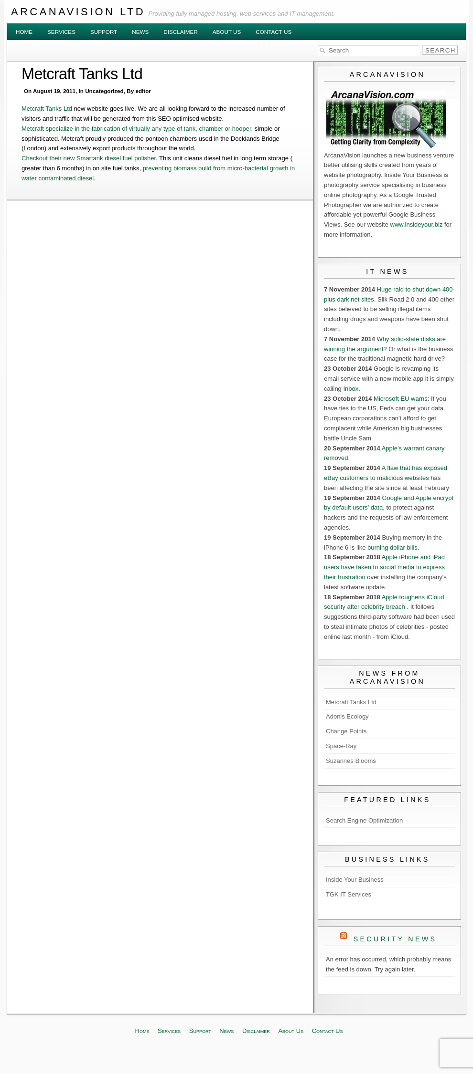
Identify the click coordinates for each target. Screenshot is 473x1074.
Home (24, 32)
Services (61, 32)
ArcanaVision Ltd (78, 12)
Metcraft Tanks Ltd (82, 74)
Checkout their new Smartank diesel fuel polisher (89, 158)
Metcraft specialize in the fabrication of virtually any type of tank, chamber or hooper (136, 128)
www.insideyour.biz (416, 224)
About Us (227, 32)
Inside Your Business (355, 879)
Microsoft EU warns (401, 398)
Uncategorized (104, 91)
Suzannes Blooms (351, 760)
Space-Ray (341, 746)
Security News (395, 939)
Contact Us (273, 32)
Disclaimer (180, 32)
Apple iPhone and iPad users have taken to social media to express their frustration (384, 567)
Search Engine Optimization (364, 820)
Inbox (350, 388)
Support (103, 32)
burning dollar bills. (393, 547)
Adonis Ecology (347, 716)
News (140, 32)
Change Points (346, 731)
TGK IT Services (348, 894)
